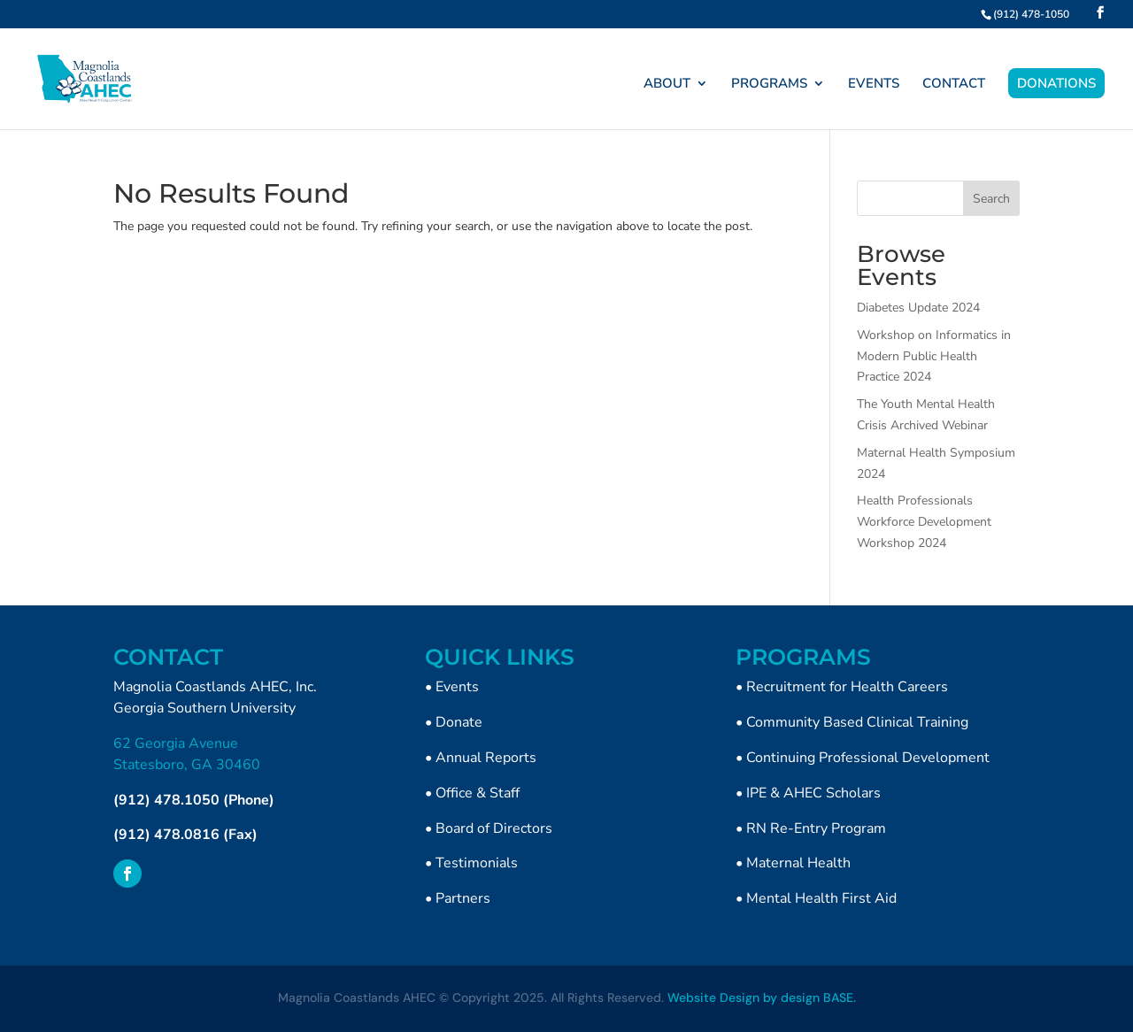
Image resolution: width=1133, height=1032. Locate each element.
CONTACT (953, 84)
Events (457, 687)
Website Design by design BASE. (761, 997)
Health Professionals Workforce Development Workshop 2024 (924, 521)
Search (991, 198)
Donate (458, 722)
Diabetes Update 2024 (918, 307)
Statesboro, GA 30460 (186, 764)
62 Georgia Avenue (175, 743)
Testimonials (476, 863)
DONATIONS (1056, 83)
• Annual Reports (480, 757)
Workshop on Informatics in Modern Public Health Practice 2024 (934, 356)
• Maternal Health (793, 863)
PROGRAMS (769, 84)
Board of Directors (493, 828)
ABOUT (667, 84)
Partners (462, 898)
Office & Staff (477, 793)
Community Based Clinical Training (857, 722)
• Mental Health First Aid (816, 898)
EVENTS (873, 84)
